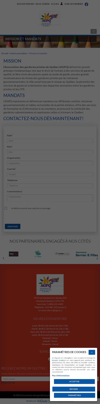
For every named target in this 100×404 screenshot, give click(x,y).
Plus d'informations (61, 375)
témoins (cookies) (59, 360)
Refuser (74, 389)
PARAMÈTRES (74, 395)
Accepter (74, 381)
